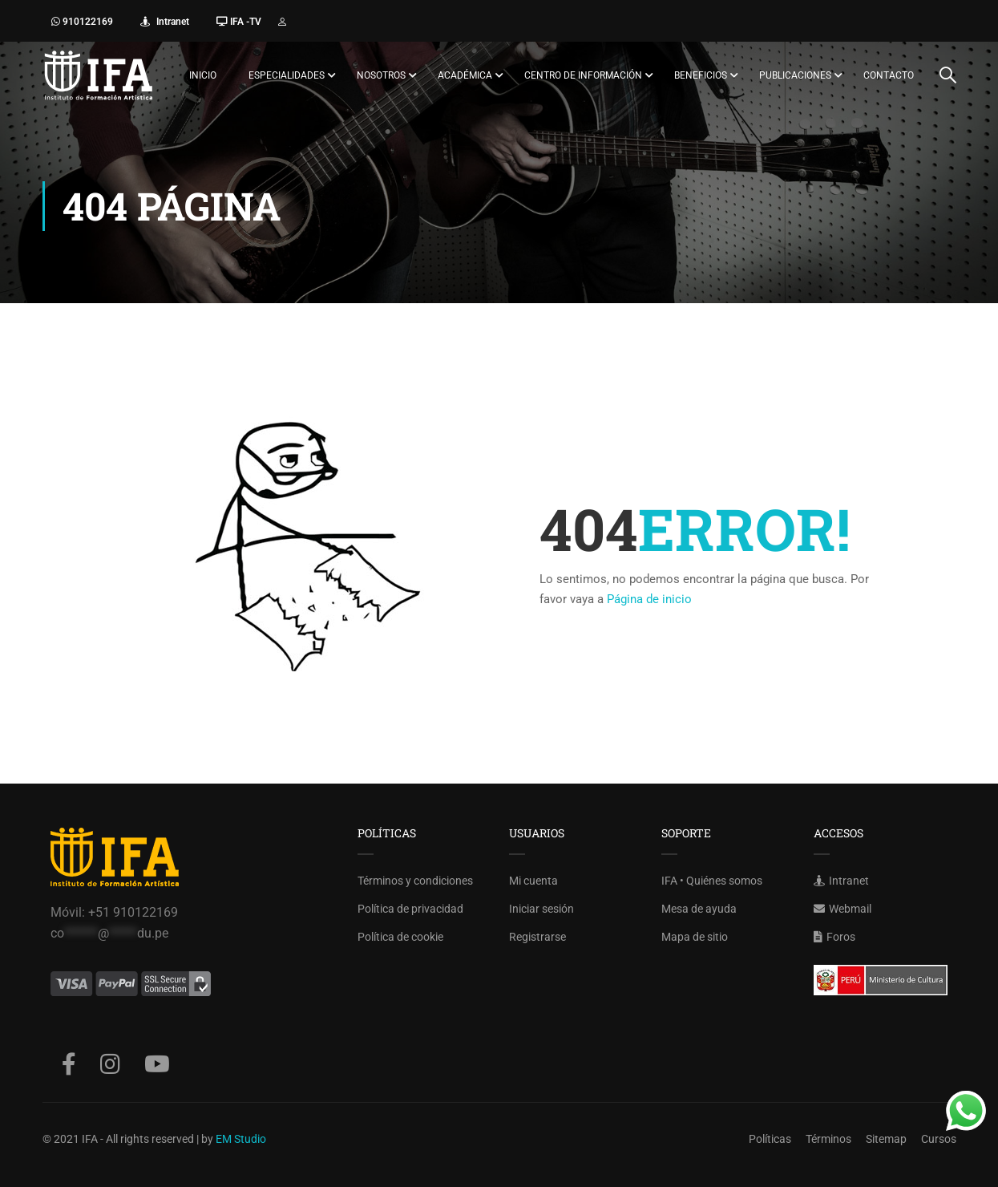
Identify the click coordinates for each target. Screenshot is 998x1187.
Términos (828, 1138)
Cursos (938, 1138)
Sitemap (886, 1138)
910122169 (86, 21)
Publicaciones (795, 75)
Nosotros (381, 75)
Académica (465, 75)
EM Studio (241, 1138)
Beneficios (700, 75)
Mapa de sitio (694, 936)
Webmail (842, 908)
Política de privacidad (410, 908)
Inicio (202, 75)
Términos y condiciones (415, 880)
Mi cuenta (533, 880)
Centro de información (583, 75)
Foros (834, 936)
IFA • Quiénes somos (711, 880)
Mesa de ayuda (699, 908)
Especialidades (286, 75)
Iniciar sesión (541, 908)
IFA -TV (244, 21)
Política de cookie (400, 936)
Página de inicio (649, 599)
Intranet (171, 21)
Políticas (770, 1138)
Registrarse (537, 936)
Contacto (888, 75)
